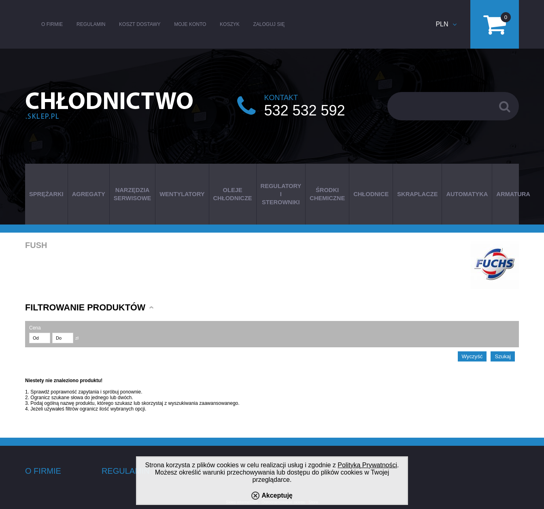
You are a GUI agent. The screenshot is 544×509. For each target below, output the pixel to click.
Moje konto (190, 24)
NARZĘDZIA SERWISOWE (132, 194)
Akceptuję (276, 495)
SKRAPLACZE (417, 194)
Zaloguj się (269, 24)
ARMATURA (513, 194)
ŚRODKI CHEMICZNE (327, 194)
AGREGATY (88, 194)
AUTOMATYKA (467, 194)
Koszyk (230, 24)
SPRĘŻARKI (46, 194)
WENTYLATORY (181, 194)
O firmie (52, 24)
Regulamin (90, 24)
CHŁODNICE (371, 194)
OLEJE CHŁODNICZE (232, 194)
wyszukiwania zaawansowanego (203, 403)
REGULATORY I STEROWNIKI (281, 194)
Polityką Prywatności (367, 465)
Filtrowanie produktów (85, 307)
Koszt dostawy (139, 24)
